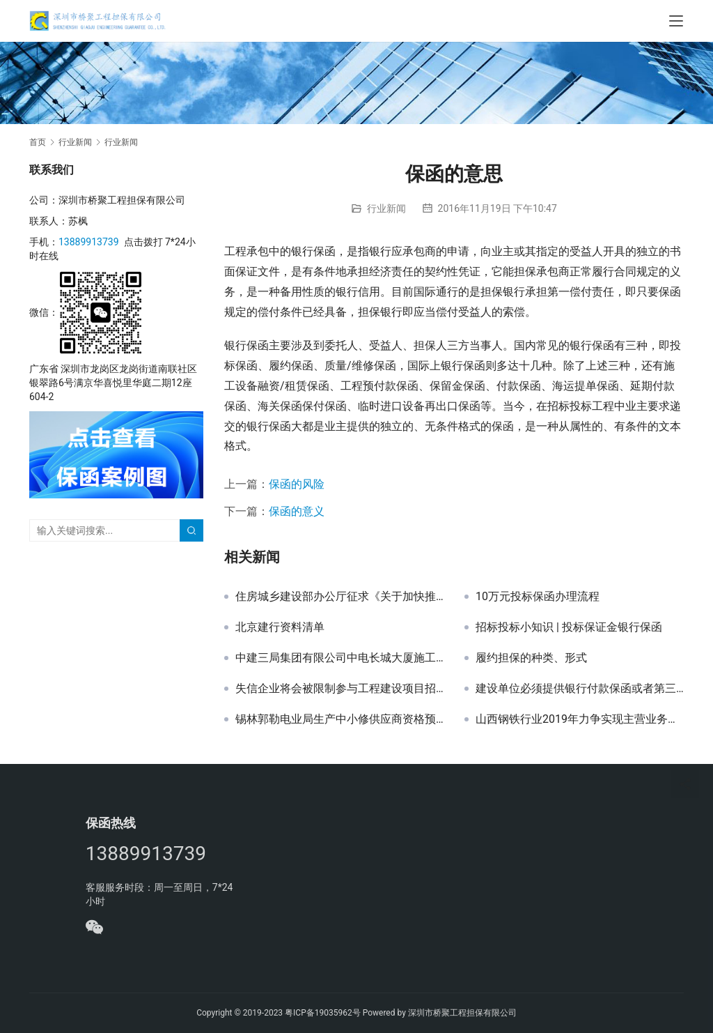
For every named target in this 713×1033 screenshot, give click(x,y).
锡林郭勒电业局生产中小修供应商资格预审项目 (339, 719)
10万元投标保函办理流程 (538, 596)
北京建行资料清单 (279, 627)
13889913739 (88, 241)
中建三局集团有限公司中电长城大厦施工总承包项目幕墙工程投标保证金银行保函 (339, 658)
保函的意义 (296, 511)
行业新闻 (386, 208)
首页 (37, 142)
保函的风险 (296, 484)
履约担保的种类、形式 (531, 658)
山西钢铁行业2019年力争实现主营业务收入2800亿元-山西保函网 (580, 719)
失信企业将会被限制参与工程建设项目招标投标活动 (339, 688)
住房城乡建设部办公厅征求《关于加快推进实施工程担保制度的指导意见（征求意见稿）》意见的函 (339, 596)
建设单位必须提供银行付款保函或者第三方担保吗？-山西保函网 (580, 688)
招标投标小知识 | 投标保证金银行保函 (569, 627)
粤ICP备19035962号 (323, 1013)
